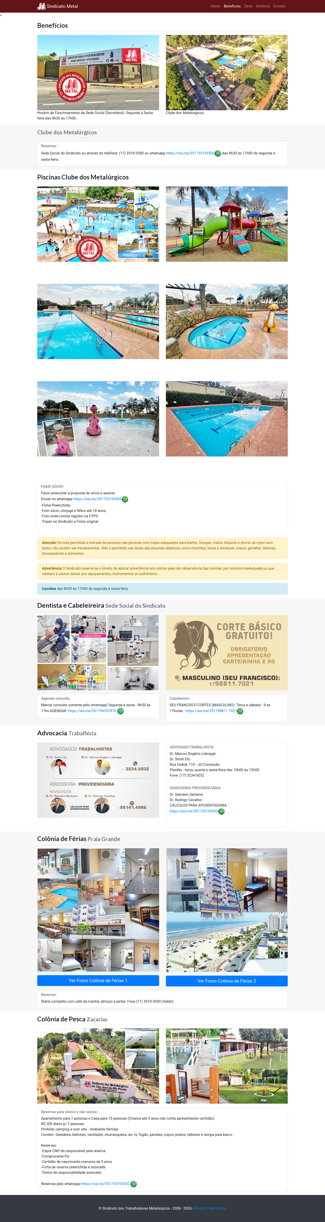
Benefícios (232, 6)
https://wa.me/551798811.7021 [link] (211, 711)
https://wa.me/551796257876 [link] (92, 711)
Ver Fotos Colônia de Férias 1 (98, 980)
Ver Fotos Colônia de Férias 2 (226, 981)
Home (215, 6)
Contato (279, 6)
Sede (248, 6)
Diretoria (262, 6)
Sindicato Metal (57, 6)
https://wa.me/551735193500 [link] (190, 153)
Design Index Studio (210, 1208)
